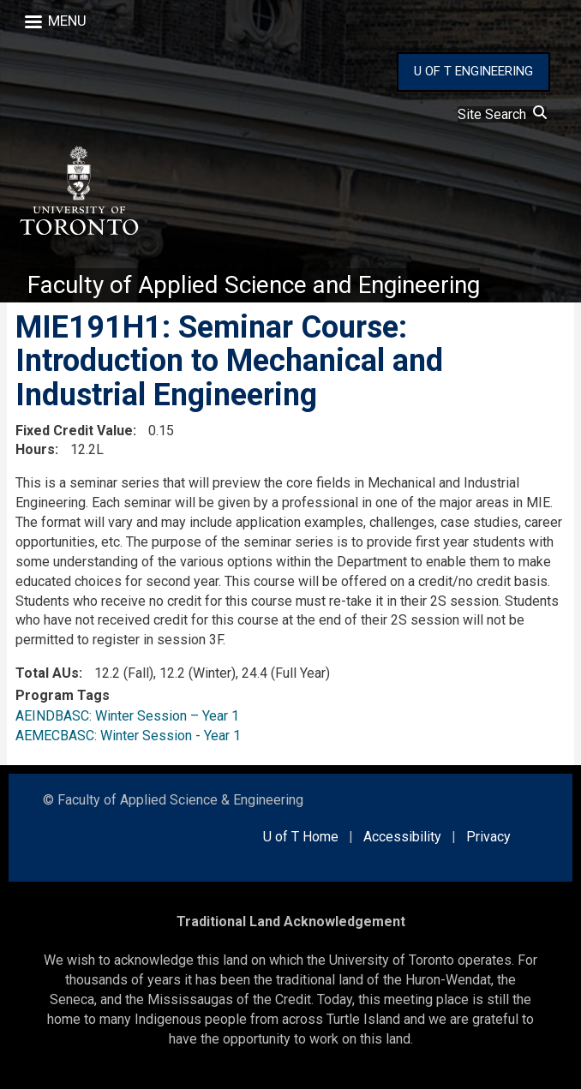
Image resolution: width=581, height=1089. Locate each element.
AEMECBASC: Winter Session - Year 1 (128, 735)
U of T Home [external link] (300, 837)
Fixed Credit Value (74, 430)
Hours (35, 449)
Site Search (502, 114)
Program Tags (62, 695)
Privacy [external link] (488, 837)
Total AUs (47, 673)
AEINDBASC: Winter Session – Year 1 (127, 716)
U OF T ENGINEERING (473, 71)
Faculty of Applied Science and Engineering (253, 285)
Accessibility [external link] (402, 837)
